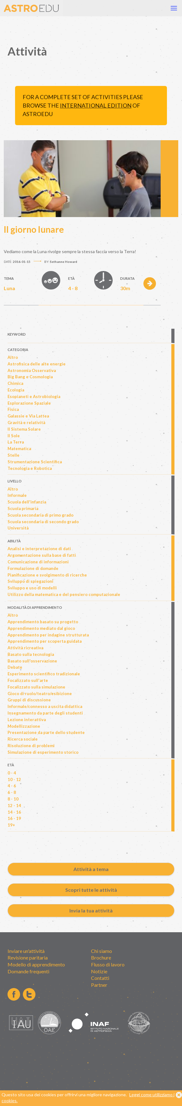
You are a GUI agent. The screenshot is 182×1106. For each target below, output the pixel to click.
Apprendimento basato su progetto (43, 621)
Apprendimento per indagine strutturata (48, 634)
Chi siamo (101, 951)
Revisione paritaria (28, 957)
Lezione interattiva (27, 719)
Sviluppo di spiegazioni (30, 581)
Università (18, 527)
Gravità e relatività (26, 422)
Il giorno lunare (34, 229)
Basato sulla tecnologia (31, 654)
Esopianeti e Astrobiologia (34, 396)
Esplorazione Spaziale (29, 403)
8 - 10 (13, 798)
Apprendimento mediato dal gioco (41, 628)
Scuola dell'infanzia (27, 501)
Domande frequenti (28, 971)
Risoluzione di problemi (31, 745)
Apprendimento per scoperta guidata (45, 641)
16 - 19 (14, 818)
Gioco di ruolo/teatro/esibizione (40, 693)
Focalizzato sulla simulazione (36, 686)
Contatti (100, 978)
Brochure (101, 957)
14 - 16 (14, 812)
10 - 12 (14, 779)
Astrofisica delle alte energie (37, 363)
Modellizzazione (24, 726)
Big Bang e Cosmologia (30, 376)
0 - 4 (12, 772)
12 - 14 (14, 805)
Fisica (13, 409)
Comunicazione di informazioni (38, 561)
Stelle (13, 455)
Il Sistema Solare (24, 429)
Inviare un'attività (26, 951)
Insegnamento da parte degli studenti (45, 712)
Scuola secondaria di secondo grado (43, 521)
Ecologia (16, 389)
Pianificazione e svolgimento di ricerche (47, 574)
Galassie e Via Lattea (28, 415)
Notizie (99, 971)
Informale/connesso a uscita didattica (45, 706)
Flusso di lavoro (108, 964)
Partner (99, 985)
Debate (15, 667)
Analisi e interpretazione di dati (39, 548)
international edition (95, 105)
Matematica (19, 448)
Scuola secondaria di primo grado (40, 515)
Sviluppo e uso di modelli (32, 587)
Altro (13, 357)
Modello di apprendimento (36, 964)
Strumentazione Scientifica (35, 461)
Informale (17, 495)
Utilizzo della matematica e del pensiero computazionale (64, 594)
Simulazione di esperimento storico (43, 752)
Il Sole (14, 435)
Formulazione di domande (33, 568)
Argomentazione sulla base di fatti (42, 555)
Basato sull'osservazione (32, 660)
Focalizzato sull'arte (28, 680)
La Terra (16, 441)
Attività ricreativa (25, 647)
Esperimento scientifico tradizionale (44, 673)
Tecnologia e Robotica (30, 468)
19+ (11, 824)
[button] (174, 8)
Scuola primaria (23, 508)
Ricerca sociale (23, 739)
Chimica (15, 383)
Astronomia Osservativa (32, 370)
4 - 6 (12, 785)
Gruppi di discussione (29, 699)
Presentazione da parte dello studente (46, 732)
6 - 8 (12, 792)
